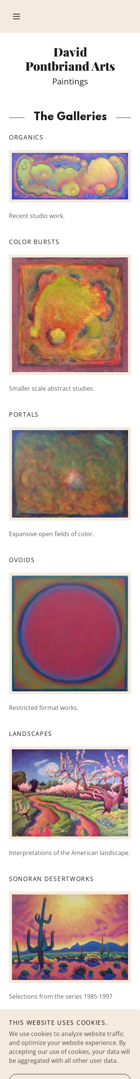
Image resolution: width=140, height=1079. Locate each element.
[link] (70, 59)
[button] (16, 16)
